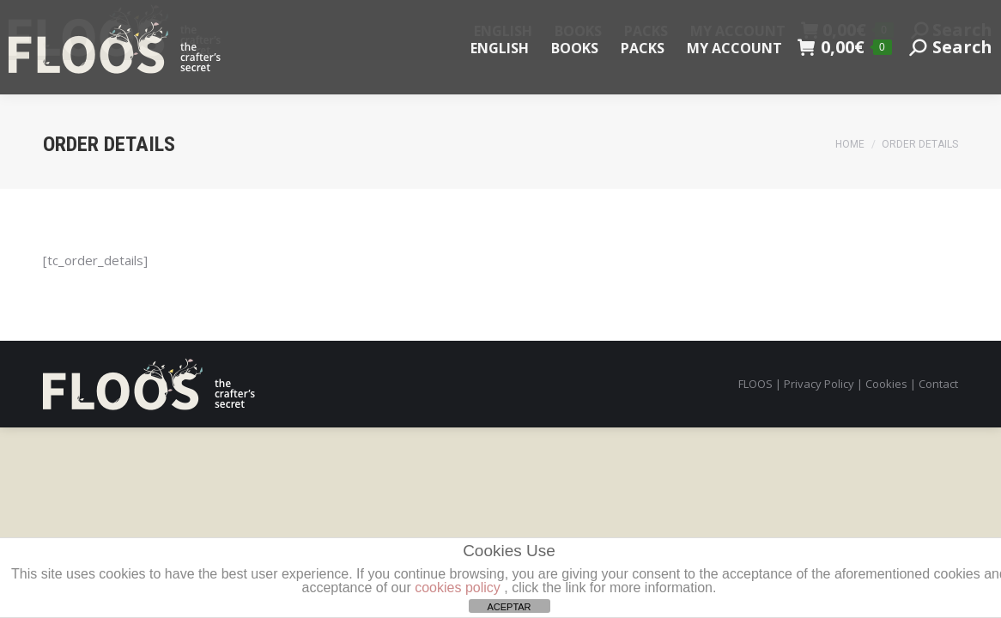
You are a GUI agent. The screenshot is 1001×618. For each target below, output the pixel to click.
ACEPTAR (509, 607)
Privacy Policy (819, 383)
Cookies (886, 383)
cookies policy (457, 587)
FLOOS (755, 383)
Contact (938, 383)
